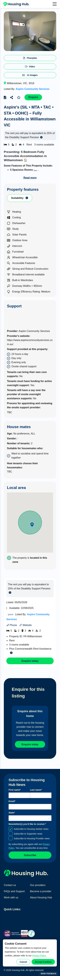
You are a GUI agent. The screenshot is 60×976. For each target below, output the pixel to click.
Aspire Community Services (33, 89)
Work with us (11, 897)
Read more (30, 177)
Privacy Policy (39, 955)
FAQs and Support (14, 891)
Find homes (10, 916)
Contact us (10, 885)
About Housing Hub (41, 897)
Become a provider (40, 891)
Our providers (37, 885)
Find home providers (28, 916)
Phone (11, 625)
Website (25, 625)
